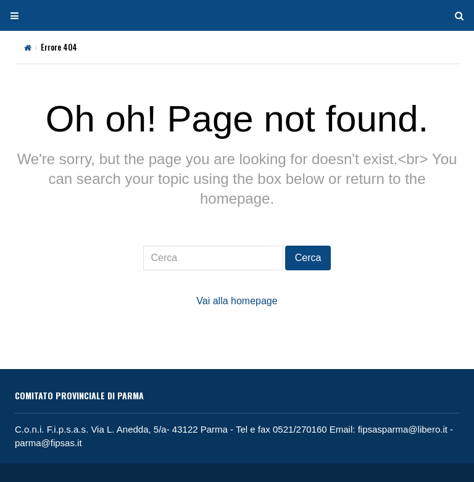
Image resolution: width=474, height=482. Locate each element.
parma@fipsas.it (48, 443)
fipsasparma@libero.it (402, 429)
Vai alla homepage (236, 301)
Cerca (308, 257)
